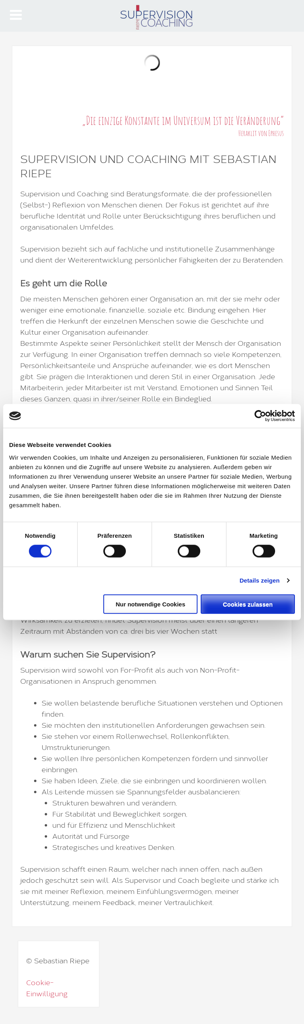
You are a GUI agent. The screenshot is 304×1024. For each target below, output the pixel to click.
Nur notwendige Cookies (150, 603)
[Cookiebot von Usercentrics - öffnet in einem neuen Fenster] (260, 416)
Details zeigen (259, 580)
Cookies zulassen (248, 603)
